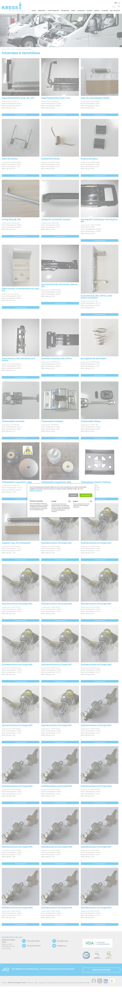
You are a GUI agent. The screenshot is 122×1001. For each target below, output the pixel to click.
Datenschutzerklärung (36, 490)
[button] (73, 495)
